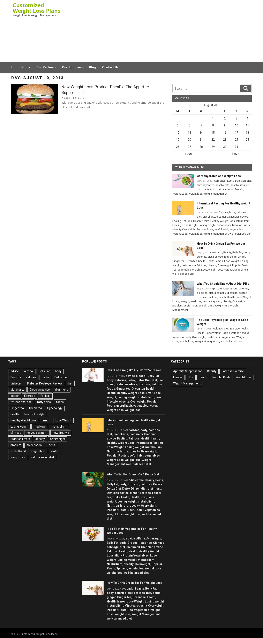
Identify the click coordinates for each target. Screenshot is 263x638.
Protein (239, 189)
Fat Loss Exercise (233, 371)
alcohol (28, 371)
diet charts (209, 216)
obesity (176, 229)
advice (224, 212)
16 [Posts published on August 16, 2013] (224, 132)
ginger (241, 256)
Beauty (227, 252)
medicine (195, 301)
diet (199, 216)
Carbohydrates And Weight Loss (219, 176)
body (232, 212)
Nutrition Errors (241, 225)
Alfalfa (140, 538)
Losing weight (207, 225)
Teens (51, 445)
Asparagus (153, 538)
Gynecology (54, 408)
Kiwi (143, 497)
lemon (219, 261)
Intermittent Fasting (149, 442)
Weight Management (216, 193)
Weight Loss (179, 193)
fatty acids (230, 256)
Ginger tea (178, 261)
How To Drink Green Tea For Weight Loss (134, 582)
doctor (242, 292)
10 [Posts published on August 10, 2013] (236, 125)
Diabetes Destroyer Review (44, 383)
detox (131, 380)
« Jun (188, 153)
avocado (217, 252)
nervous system (212, 301)
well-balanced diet (240, 233)
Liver (149, 393)
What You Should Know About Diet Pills (223, 283)
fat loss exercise (21, 402)
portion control (225, 189)
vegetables (236, 229)
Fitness (177, 377)
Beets (159, 480)
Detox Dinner (131, 488)
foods (60, 402)
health (205, 221)
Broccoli (15, 377)
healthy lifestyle (240, 185)
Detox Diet (61, 377)
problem (177, 305)
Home (25, 67)
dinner (134, 493)
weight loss (195, 193)
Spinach (121, 568)
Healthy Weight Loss (222, 221)
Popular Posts (205, 229)
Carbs (236, 180)
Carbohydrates (223, 180)
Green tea (191, 261)
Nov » (235, 153)
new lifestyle (61, 432)
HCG (190, 377)
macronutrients (206, 189)
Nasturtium (114, 564)
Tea (174, 269)
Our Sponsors (72, 67)
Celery (157, 484)
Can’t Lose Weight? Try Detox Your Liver (134, 370)
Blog (92, 67)
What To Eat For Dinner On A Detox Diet (133, 474)
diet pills (232, 292)
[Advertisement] (173, 30)
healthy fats (222, 185)
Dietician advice (238, 216)
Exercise (202, 297)
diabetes (202, 292)
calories (241, 212)
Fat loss (187, 221)
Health (197, 221)
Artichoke (137, 480)
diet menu (222, 216)
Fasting (176, 221)
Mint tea (201, 265)
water (55, 451)
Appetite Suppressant (224, 288)
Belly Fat (237, 252)
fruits (116, 497)
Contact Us (110, 67)
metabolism (224, 225)
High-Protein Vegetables (132, 555)
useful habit (221, 229)
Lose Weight (189, 225)
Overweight (189, 229)
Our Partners (46, 67)
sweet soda (34, 445)
